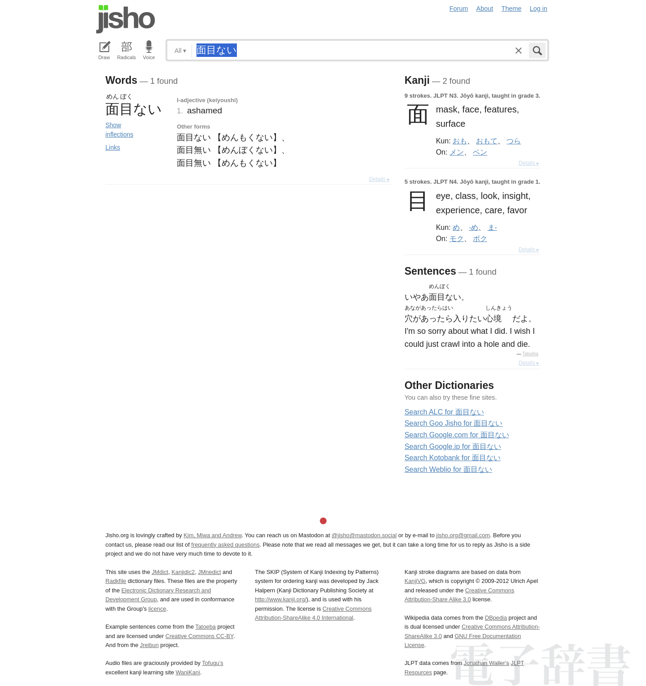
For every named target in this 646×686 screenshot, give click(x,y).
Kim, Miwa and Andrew (212, 535)
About (484, 8)
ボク (480, 238)
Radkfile (115, 581)
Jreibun (149, 645)
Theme (512, 8)
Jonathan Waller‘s (486, 663)
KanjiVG (415, 581)
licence (157, 608)
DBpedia (496, 617)
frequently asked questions (225, 544)
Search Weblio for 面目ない (448, 469)
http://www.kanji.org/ (280, 599)
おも (460, 141)
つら (513, 141)
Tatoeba (530, 353)
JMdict (160, 572)
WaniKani (188, 672)
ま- (492, 227)
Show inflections (119, 129)
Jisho (125, 19)
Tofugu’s (212, 663)
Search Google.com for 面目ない (457, 435)
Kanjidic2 (183, 572)
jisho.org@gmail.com (463, 535)
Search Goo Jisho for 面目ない (454, 423)
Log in (538, 8)
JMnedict (209, 572)
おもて (487, 141)
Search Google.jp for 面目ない (453, 446)
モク (457, 238)
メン (457, 152)
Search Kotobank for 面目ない (453, 458)
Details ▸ (379, 179)
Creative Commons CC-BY (199, 636)
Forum (459, 8)
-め (473, 227)
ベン (480, 152)
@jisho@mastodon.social (364, 535)
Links (112, 147)
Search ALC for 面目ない (444, 412)
